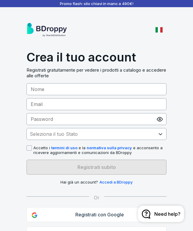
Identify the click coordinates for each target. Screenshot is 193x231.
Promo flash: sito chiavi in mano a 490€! (96, 3)
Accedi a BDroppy (116, 182)
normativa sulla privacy (109, 147)
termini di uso (64, 147)
